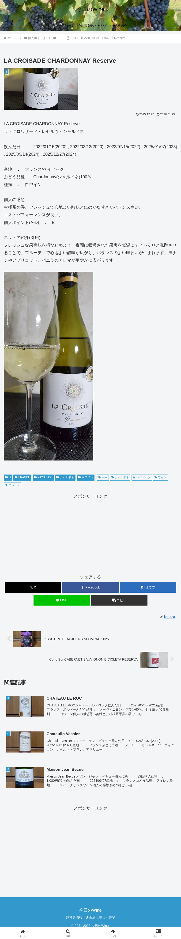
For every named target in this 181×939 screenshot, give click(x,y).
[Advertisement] (90, 533)
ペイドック (142, 477)
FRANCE (22, 477)
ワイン (160, 477)
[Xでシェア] (33, 587)
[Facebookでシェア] (90, 587)
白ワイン (85, 477)
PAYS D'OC (43, 477)
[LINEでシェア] (62, 600)
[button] (119, 600)
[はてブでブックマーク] (148, 587)
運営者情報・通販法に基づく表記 (90, 917)
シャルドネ (65, 477)
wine (102, 477)
